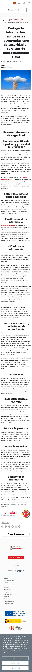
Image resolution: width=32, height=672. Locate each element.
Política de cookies (8, 594)
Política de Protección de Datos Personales (14, 585)
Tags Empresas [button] (16, 533)
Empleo (6, 582)
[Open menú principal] (2, 2)
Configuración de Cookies (15, 658)
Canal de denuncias (8, 603)
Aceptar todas (15, 668)
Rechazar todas (15, 663)
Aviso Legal (6, 587)
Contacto (6, 578)
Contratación (5, 522)
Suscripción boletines (16, 557)
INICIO (10, 19)
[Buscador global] (17, 10)
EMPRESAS (16, 19)
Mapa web (6, 596)
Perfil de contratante (9, 601)
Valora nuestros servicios (10, 580)
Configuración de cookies (10, 592)
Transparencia (7, 599)
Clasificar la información (8, 225)
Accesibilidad (7, 589)
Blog (22, 19)
